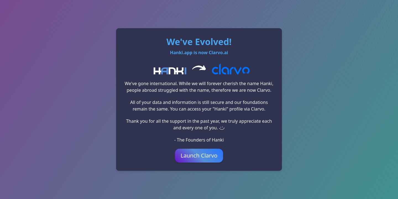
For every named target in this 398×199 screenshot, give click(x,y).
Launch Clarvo (198, 155)
